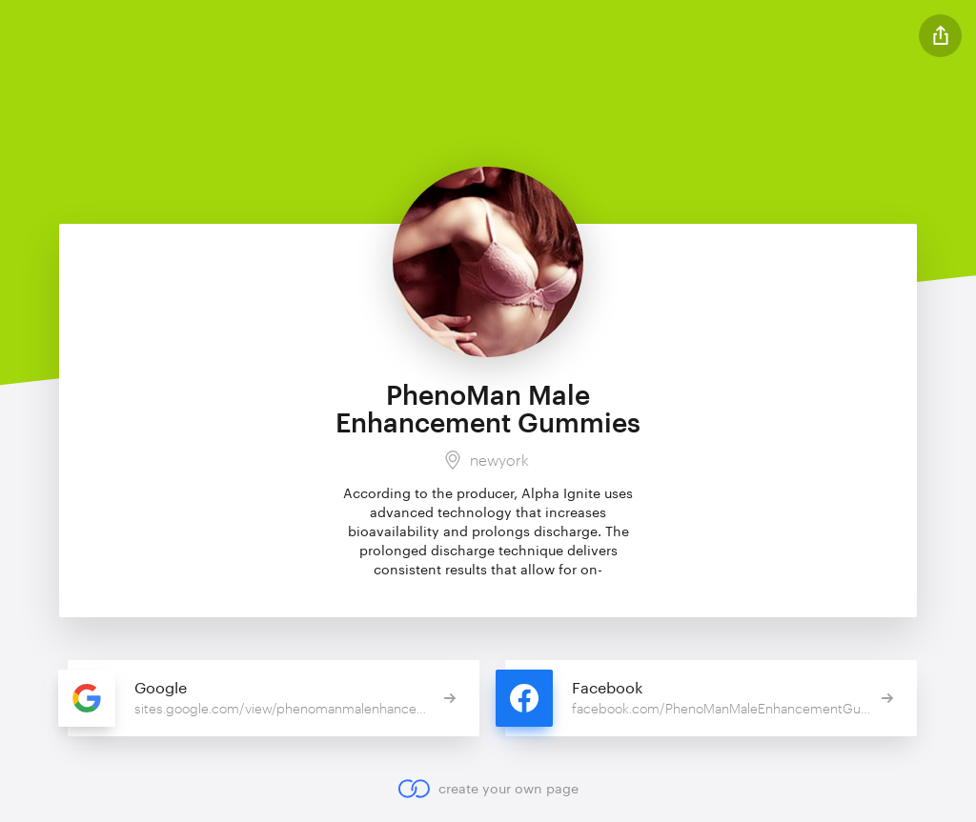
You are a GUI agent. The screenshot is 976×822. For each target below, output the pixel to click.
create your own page (487, 788)
